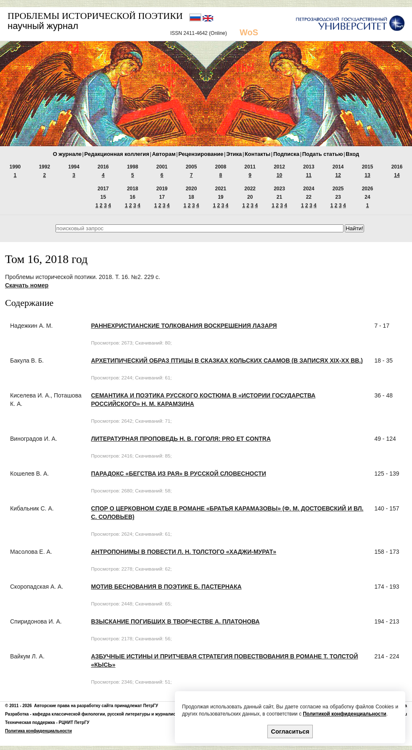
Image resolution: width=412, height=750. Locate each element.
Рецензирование (200, 154)
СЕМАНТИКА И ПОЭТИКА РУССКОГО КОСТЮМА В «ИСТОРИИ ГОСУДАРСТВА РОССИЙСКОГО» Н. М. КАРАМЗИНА (203, 399)
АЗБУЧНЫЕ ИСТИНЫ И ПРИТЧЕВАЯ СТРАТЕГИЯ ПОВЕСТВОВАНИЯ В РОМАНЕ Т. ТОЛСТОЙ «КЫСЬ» (224, 660)
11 (309, 175)
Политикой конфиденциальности (344, 714)
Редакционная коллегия (117, 154)
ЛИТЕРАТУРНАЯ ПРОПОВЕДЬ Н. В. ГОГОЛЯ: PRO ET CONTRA (181, 438)
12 (338, 175)
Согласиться (290, 731)
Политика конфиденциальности (38, 731)
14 (396, 175)
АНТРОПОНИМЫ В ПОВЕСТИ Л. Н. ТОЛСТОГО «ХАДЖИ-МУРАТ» (183, 551)
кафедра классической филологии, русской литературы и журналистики (108, 714)
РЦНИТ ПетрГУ (74, 722)
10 (279, 175)
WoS (249, 32)
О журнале (67, 154)
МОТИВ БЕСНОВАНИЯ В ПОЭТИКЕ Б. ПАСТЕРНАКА (166, 586)
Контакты (257, 154)
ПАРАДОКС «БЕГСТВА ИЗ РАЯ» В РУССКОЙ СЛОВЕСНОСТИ (178, 473)
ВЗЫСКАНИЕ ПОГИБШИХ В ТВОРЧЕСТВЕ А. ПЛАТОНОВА (175, 621)
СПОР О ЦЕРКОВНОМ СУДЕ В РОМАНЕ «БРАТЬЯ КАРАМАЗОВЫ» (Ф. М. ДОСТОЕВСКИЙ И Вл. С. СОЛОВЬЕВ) (227, 512)
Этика (234, 154)
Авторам (163, 154)
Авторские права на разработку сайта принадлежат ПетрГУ (96, 705)
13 (367, 175)
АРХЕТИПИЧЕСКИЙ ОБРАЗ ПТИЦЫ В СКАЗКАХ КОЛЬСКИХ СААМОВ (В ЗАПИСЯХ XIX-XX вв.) (226, 360)
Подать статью (322, 154)
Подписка (286, 154)
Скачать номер (26, 285)
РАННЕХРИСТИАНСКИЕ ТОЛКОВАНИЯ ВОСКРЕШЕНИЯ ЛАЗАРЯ (184, 325)
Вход (352, 154)
